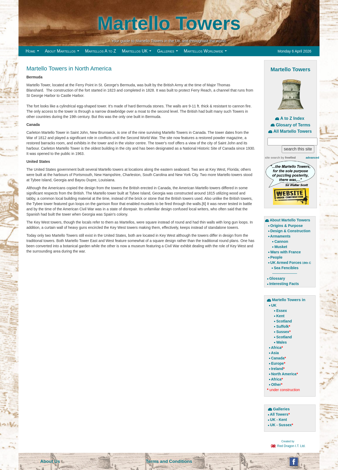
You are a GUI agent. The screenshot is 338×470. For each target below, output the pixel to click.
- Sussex (283, 425)
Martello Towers (169, 23)
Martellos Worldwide (206, 52)
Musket (280, 247)
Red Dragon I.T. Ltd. (288, 444)
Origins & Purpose (286, 226)
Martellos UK (138, 52)
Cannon (281, 241)
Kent (280, 316)
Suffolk (282, 326)
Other (276, 384)
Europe (277, 363)
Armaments (280, 236)
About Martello (283, 220)
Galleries (168, 52)
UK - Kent (278, 419)
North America (284, 374)
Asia (275, 353)
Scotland (284, 321)
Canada (278, 358)
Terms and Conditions (169, 461)
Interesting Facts (284, 284)
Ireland (277, 369)
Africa (276, 347)
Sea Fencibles (286, 268)
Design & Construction (290, 231)
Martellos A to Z (100, 51)
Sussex (282, 332)
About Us (50, 461)
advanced (312, 157)
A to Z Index (292, 118)
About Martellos (63, 52)
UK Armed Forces (290, 262)
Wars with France (285, 252)
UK (273, 305)
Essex (281, 310)
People (276, 257)
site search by (280, 157)
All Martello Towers (292, 131)
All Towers (279, 414)
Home (33, 52)
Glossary (277, 278)
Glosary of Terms (293, 125)
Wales (281, 342)
